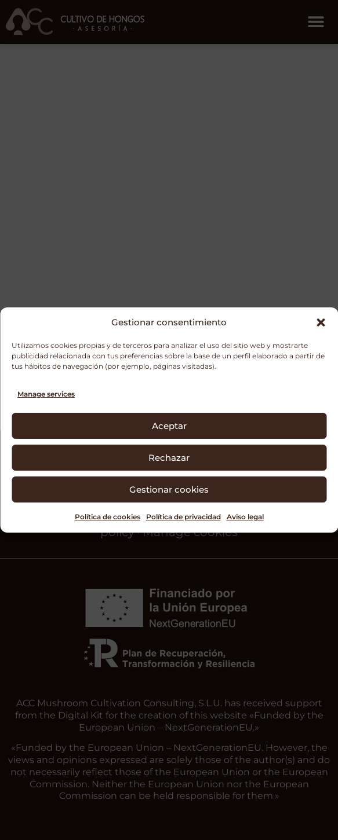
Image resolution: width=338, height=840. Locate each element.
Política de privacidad (183, 516)
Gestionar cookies (169, 489)
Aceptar (169, 425)
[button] (320, 322)
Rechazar (169, 457)
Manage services (46, 394)
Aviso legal (245, 516)
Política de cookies (107, 516)
